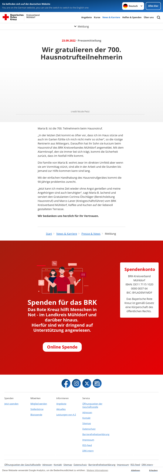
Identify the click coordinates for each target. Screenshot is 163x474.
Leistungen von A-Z (66, 414)
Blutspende (36, 414)
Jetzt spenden (11, 403)
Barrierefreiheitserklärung (94, 434)
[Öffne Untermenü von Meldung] (81, 26)
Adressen (87, 412)
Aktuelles (61, 409)
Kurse (97, 17)
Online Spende (62, 347)
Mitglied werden (38, 403)
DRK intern (88, 450)
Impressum (88, 439)
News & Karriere (111, 17)
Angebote (86, 17)
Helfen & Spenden (132, 17)
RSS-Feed (87, 445)
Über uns (149, 17)
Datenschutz (89, 428)
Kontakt (86, 417)
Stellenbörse (36, 409)
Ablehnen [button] (135, 470)
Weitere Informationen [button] (97, 470)
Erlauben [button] (153, 470)
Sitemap (86, 423)
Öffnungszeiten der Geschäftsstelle (92, 405)
